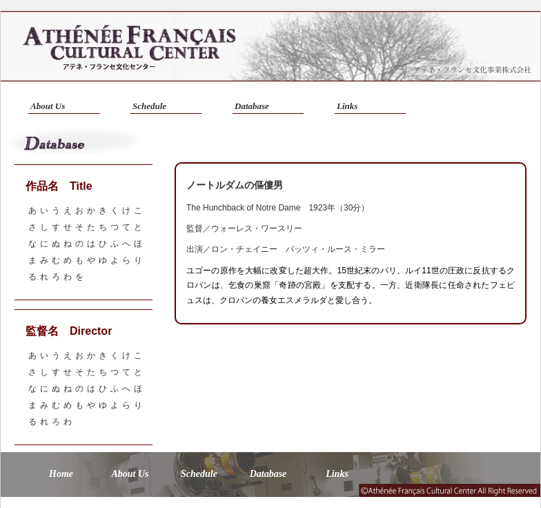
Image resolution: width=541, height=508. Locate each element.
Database (252, 106)
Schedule (149, 106)
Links (347, 106)
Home (61, 474)
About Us (47, 106)
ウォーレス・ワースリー (256, 228)
